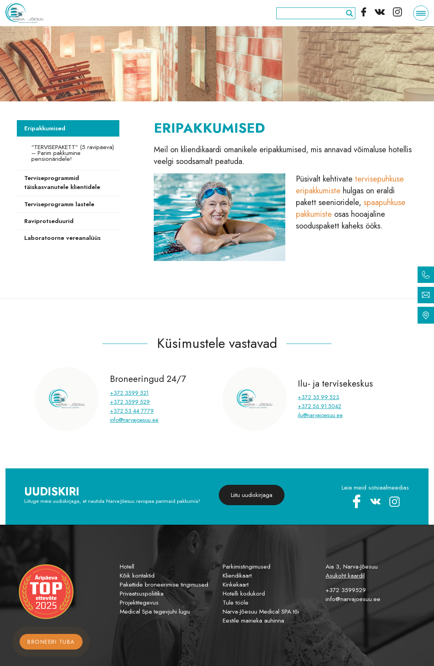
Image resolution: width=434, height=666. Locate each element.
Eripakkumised (44, 128)
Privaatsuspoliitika (142, 593)
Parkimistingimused (246, 566)
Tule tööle (236, 602)
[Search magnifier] (349, 13)
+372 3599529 (346, 590)
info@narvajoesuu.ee (134, 420)
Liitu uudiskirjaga (251, 495)
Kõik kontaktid (137, 575)
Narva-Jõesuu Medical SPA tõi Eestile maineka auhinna (261, 616)
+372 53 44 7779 (132, 411)
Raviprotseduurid (49, 221)
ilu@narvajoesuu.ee (320, 415)
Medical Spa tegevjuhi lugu (155, 611)
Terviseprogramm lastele (59, 204)
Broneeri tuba (51, 642)
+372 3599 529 (130, 402)
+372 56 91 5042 (319, 406)
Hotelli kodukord (244, 593)
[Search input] (312, 13)
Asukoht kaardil (345, 575)
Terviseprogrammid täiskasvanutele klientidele (62, 182)
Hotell (127, 566)
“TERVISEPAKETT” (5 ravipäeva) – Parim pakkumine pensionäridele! (72, 153)
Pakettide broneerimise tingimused (164, 584)
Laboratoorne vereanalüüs (62, 238)
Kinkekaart (236, 584)
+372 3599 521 (129, 393)
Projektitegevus (139, 602)
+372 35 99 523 (318, 397)
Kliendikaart (237, 575)
